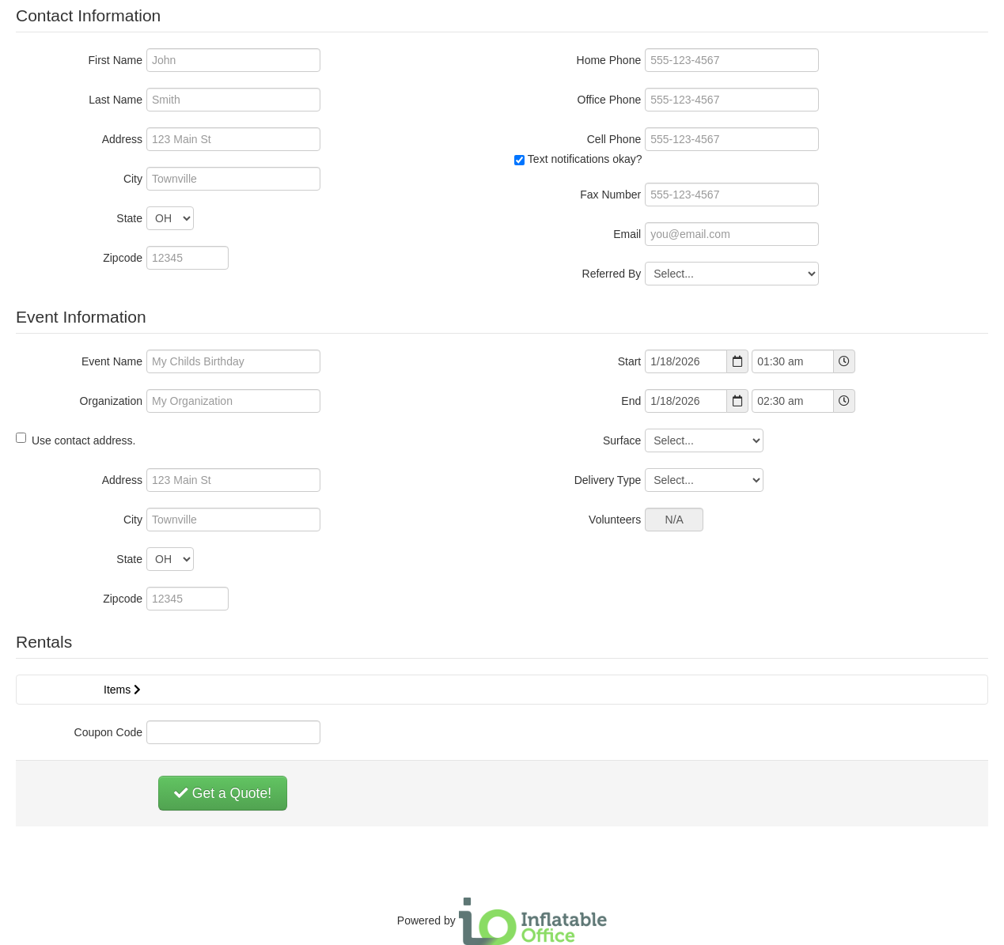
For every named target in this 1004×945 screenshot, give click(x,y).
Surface (622, 440)
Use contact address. (76, 440)
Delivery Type (608, 480)
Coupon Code (108, 732)
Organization (111, 401)
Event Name (111, 361)
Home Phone (609, 60)
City (132, 178)
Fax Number (610, 194)
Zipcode (122, 257)
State (129, 218)
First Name (115, 60)
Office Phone (610, 99)
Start (630, 361)
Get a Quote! (222, 793)
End (631, 401)
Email (627, 234)
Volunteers (615, 519)
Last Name (115, 99)
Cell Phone (614, 139)
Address (122, 139)
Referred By (612, 273)
